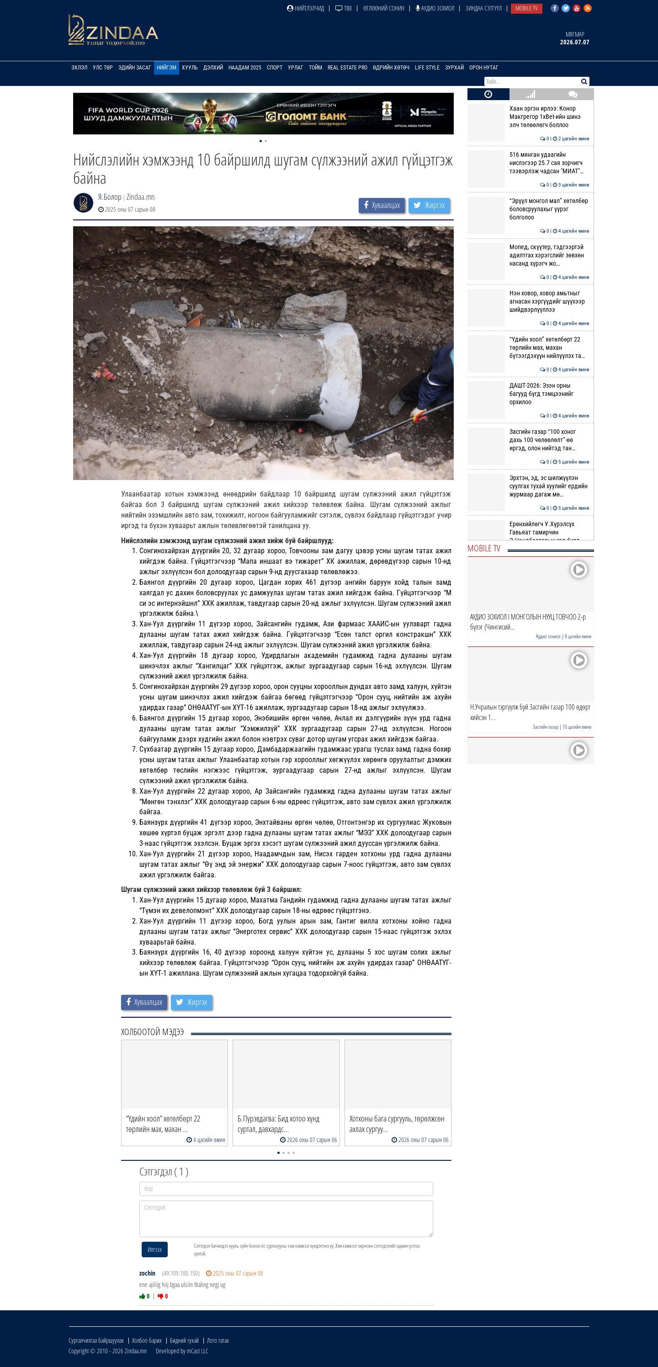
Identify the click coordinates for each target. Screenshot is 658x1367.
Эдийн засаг (134, 67)
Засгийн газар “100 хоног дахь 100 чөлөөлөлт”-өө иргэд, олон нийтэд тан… (528, 440)
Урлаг (295, 67)
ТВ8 (343, 8)
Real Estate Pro (347, 67)
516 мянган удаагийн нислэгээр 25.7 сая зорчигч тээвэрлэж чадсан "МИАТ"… (528, 163)
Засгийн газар (545, 727)
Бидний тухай (184, 1340)
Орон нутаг (484, 67)
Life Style (427, 67)
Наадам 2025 (244, 67)
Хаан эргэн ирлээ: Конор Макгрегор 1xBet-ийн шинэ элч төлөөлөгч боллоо (528, 116)
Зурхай (454, 67)
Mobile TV (526, 8)
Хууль (190, 67)
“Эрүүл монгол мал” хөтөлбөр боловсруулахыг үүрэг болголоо (528, 209)
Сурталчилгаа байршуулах (96, 1340)
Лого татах (218, 1340)
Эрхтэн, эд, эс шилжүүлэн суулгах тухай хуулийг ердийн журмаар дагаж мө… (528, 486)
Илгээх (155, 1249)
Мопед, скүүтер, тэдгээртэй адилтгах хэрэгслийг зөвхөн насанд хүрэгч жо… (528, 255)
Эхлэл (79, 67)
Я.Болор (110, 196)
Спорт (274, 67)
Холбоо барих (147, 1340)
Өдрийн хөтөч (391, 67)
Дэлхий (213, 67)
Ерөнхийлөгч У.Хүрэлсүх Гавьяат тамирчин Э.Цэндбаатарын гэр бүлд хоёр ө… (528, 536)
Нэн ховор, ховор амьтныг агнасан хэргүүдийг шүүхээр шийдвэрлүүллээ (528, 301)
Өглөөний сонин (383, 8)
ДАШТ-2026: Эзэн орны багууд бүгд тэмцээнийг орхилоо (528, 393)
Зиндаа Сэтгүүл (484, 8)
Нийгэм (166, 67)
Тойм (315, 67)
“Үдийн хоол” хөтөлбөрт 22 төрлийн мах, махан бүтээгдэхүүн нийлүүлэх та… (528, 347)
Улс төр (103, 67)
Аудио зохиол (435, 8)
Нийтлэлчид (305, 8)
